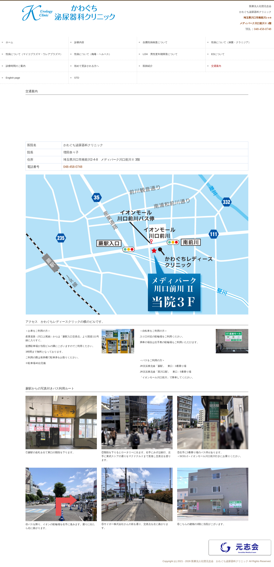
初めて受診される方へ (86, 66)
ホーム (9, 42)
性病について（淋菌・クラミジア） (231, 42)
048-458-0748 (262, 29)
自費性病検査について (155, 42)
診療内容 (79, 42)
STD (76, 77)
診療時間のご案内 (15, 66)
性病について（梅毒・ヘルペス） (92, 54)
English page (13, 77)
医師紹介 (148, 66)
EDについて (218, 54)
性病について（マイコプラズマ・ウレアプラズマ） (34, 54)
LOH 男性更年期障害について (160, 54)
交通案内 (216, 66)
